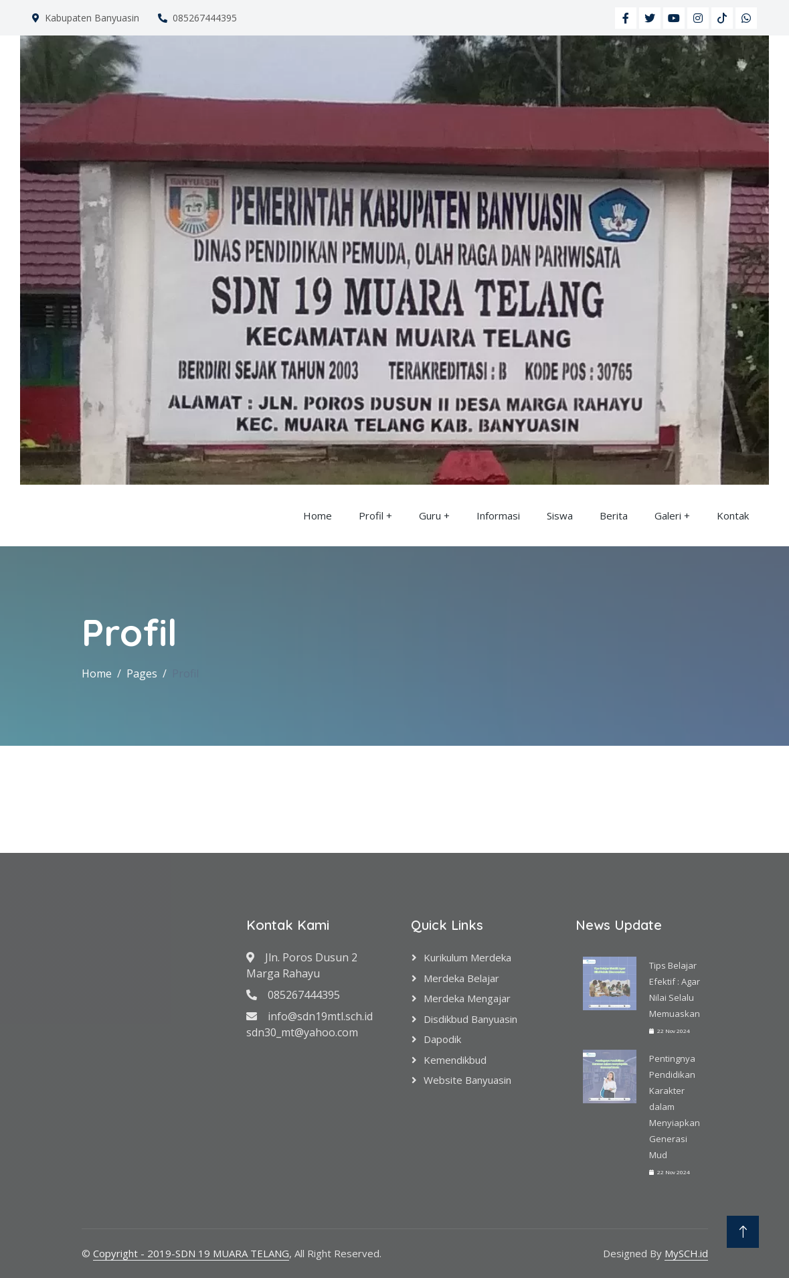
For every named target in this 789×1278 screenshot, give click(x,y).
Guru (430, 515)
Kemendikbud (455, 1059)
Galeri (667, 515)
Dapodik (442, 1039)
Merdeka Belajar (461, 978)
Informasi (498, 515)
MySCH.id (686, 1253)
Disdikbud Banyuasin (470, 1019)
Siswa (560, 515)
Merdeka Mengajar (467, 998)
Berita (614, 515)
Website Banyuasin (467, 1080)
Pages (141, 673)
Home (317, 515)
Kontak (733, 515)
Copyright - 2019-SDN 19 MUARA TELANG (191, 1253)
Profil (371, 515)
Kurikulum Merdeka (467, 957)
